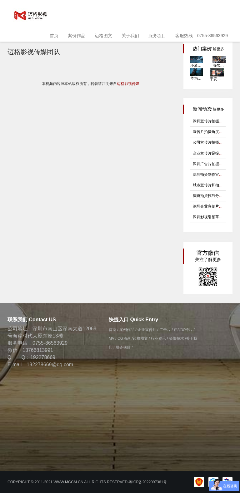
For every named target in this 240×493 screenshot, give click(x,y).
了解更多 (216, 49)
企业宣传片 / (148, 330)
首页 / (113, 330)
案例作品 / (128, 330)
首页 (54, 35)
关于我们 (130, 35)
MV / (113, 338)
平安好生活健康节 (225, 79)
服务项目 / (124, 347)
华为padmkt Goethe (206, 78)
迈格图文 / (141, 338)
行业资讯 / (159, 338)
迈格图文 (103, 35)
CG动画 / (125, 338)
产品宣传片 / (184, 330)
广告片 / (166, 330)
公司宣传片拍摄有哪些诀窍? (216, 142)
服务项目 (157, 35)
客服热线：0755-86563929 (201, 35)
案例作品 (76, 35)
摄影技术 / (177, 338)
